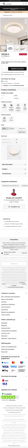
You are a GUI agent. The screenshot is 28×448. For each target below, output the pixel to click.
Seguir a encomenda (7, 299)
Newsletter (4, 323)
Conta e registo (5, 314)
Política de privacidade (7, 349)
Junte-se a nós (5, 333)
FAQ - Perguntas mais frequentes (10, 296)
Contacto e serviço (8, 293)
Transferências (6, 173)
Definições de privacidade (11, 405)
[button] (3, 48)
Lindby (15, 95)
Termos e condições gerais (8, 346)
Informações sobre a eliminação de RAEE (14, 410)
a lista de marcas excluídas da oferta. (15, 287)
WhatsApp (4, 325)
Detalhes (4, 169)
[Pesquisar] (23, 3)
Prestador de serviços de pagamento (10, 358)
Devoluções (4, 309)
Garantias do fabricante (8, 304)
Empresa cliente (5, 328)
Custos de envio (5, 307)
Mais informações (7, 164)
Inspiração (4, 338)
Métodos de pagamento (8, 312)
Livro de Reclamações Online (14, 412)
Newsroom (4, 336)
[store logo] (8, 3)
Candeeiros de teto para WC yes (10, 185)
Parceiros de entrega (9, 376)
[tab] (14, 304)
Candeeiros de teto (7, 15)
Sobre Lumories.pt (8, 320)
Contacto (3, 302)
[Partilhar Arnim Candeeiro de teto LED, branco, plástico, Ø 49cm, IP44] (26, 22)
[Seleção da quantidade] (4, 68)
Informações (6, 343)
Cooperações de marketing (9, 330)
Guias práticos (12, 338)
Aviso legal (4, 352)
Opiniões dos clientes (9, 390)
